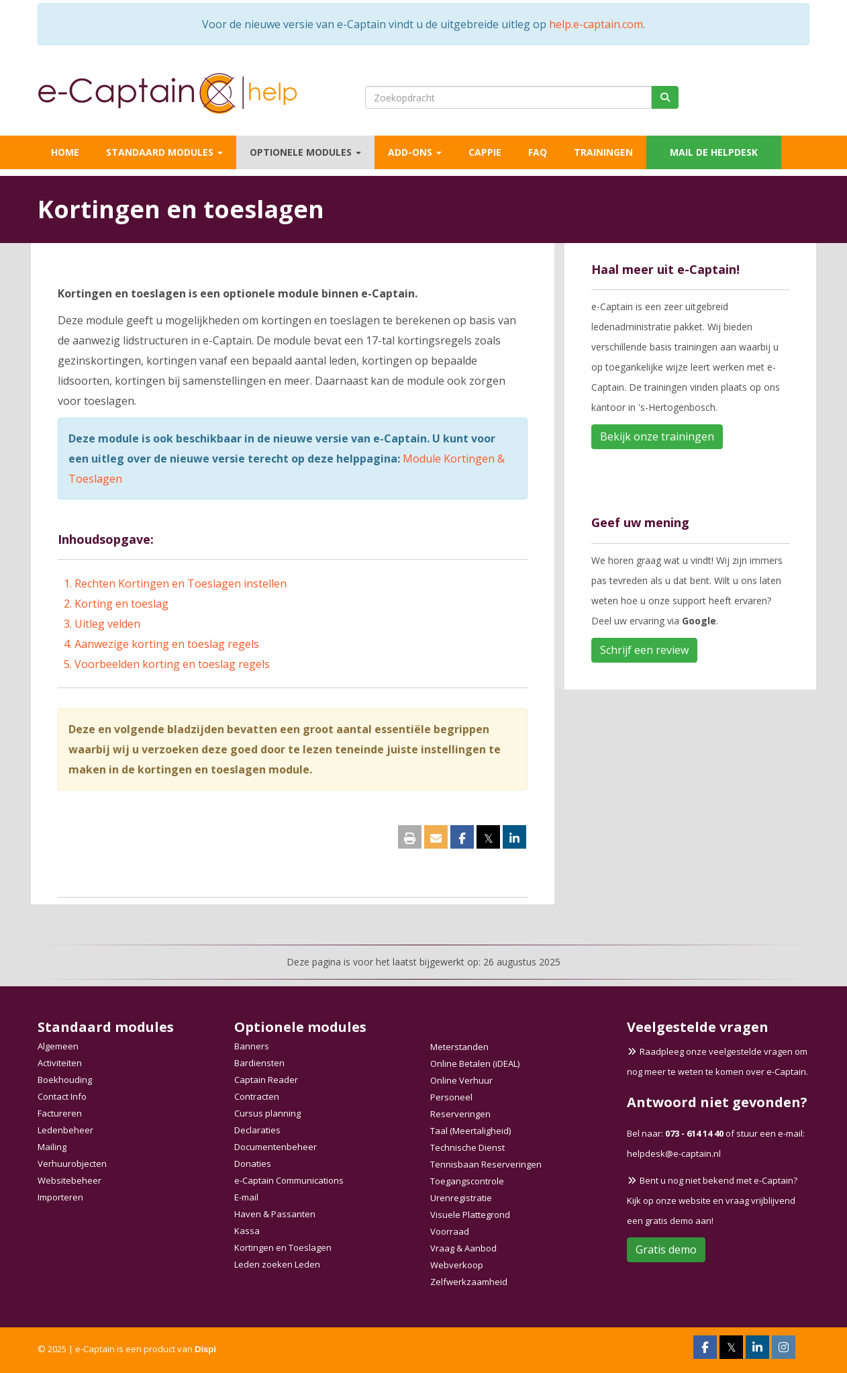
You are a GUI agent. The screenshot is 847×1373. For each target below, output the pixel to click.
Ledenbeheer (65, 1130)
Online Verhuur (461, 1080)
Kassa (247, 1231)
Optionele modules (305, 152)
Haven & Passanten (274, 1214)
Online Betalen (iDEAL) (474, 1063)
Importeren (60, 1197)
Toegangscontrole (467, 1181)
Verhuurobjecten (72, 1163)
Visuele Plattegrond (470, 1215)
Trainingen (603, 152)
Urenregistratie (461, 1198)
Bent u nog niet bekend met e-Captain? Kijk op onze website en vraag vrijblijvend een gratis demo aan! (712, 1200)
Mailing (52, 1147)
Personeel (451, 1097)
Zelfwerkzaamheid (468, 1282)
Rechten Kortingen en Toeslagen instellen (180, 583)
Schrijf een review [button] (644, 650)
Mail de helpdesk (714, 152)
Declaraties (257, 1130)
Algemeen (58, 1046)
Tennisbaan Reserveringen (486, 1164)
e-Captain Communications (289, 1180)
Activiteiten (60, 1063)
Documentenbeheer (275, 1147)
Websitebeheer (69, 1180)
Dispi (205, 1349)
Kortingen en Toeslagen (283, 1247)
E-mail (246, 1197)
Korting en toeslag (121, 603)
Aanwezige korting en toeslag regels (166, 643)
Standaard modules (164, 152)
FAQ (537, 152)
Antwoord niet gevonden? (717, 1102)
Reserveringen (460, 1114)
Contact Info (62, 1096)
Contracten (256, 1096)
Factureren (60, 1113)
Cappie (484, 152)
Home (65, 152)
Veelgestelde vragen (697, 1027)
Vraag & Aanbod (463, 1248)
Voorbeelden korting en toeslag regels (172, 664)
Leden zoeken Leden (277, 1264)
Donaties (252, 1163)
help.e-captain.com (596, 24)
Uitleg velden (107, 623)
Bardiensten (259, 1063)
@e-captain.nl (674, 1153)
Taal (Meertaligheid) (470, 1131)
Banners (251, 1046)
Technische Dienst (467, 1147)
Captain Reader (266, 1080)
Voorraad (449, 1231)
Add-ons (415, 152)
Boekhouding (65, 1080)
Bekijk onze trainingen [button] (657, 436)
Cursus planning (267, 1113)
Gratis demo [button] (666, 1249)
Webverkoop (456, 1265)
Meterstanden (459, 1047)
